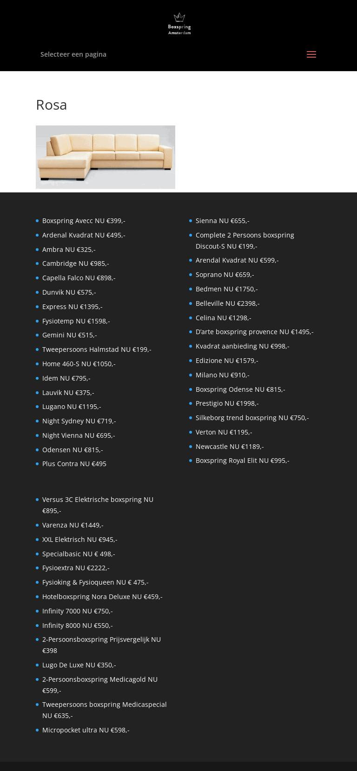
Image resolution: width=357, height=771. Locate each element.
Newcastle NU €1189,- (230, 446)
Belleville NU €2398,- (228, 303)
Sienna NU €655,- (223, 220)
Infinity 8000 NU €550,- (77, 625)
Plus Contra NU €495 (74, 463)
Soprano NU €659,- (225, 274)
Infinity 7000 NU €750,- (77, 610)
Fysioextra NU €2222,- (76, 567)
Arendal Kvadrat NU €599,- (237, 260)
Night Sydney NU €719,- (79, 420)
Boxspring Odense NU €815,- (240, 389)
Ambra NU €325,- (69, 249)
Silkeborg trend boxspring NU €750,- (252, 417)
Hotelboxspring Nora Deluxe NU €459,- (102, 596)
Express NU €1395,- (72, 306)
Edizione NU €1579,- (227, 360)
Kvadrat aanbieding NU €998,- (243, 346)
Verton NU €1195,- (224, 432)
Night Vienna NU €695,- (78, 435)
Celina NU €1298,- (223, 317)
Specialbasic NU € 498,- (78, 553)
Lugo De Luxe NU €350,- (79, 664)
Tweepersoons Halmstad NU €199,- (97, 349)
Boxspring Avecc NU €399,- (84, 220)
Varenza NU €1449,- (73, 525)
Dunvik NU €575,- (69, 292)
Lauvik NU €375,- (68, 392)
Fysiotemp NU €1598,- (76, 320)
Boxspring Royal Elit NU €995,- (243, 460)
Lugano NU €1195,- (71, 406)
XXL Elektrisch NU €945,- (80, 539)
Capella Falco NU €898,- (79, 277)
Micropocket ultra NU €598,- (86, 729)
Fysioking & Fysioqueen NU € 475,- (95, 582)
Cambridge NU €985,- (75, 263)
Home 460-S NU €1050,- (79, 363)
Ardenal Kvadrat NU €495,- (84, 235)
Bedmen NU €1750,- (227, 288)
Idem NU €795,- (66, 378)
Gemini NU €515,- (69, 334)
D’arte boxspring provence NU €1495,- (255, 331)
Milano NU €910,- (223, 374)
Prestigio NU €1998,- (227, 403)
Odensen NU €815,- (72, 449)
